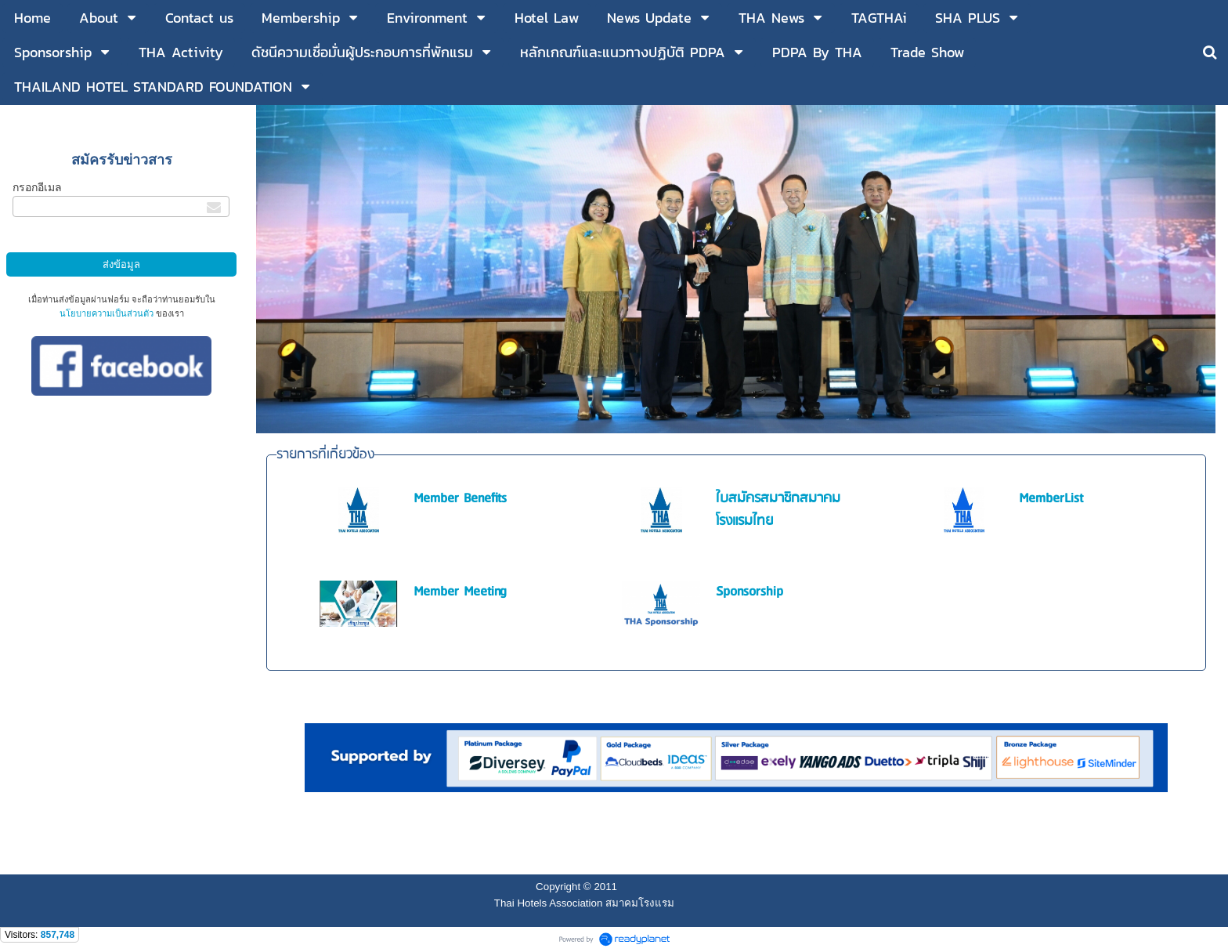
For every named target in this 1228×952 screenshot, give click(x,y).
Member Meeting (460, 592)
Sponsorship (749, 592)
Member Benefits (460, 498)
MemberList (1051, 498)
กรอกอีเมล (37, 187)
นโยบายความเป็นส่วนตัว (107, 313)
